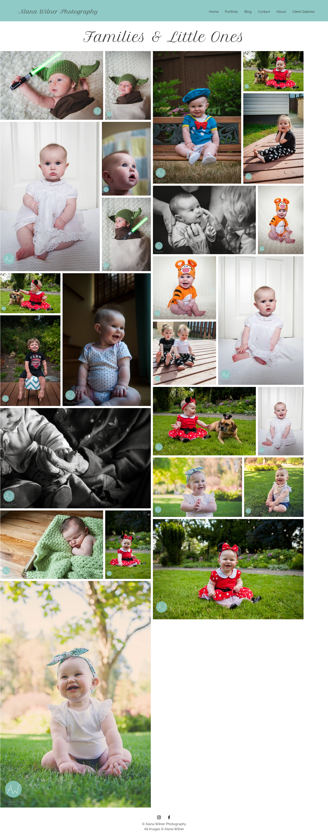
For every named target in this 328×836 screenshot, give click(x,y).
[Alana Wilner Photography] (58, 12)
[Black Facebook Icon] (169, 817)
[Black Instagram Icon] (158, 817)
